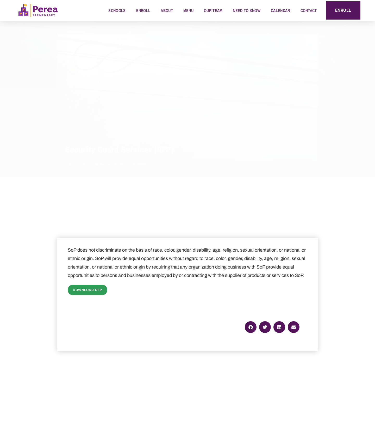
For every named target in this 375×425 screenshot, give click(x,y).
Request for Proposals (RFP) (123, 164)
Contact (309, 10)
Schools (117, 10)
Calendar (280, 10)
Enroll (143, 10)
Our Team (213, 10)
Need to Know (246, 10)
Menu (188, 10)
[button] (251, 327)
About (167, 10)
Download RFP (87, 290)
